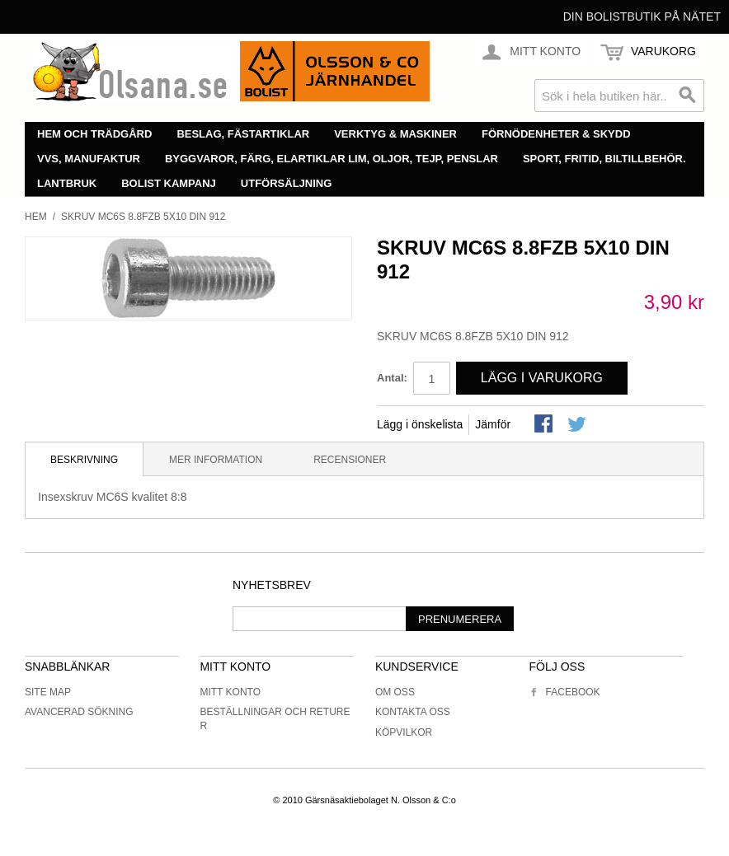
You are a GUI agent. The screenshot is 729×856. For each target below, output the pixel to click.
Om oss (395, 692)
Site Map (48, 692)
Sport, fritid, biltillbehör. (604, 158)
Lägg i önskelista (420, 424)
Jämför (492, 424)
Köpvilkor (403, 732)
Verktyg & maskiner (395, 134)
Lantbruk (66, 183)
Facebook (564, 692)
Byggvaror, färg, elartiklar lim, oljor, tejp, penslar (331, 158)
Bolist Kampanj (168, 183)
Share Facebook (545, 425)
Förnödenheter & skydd (556, 134)
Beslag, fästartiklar (242, 134)
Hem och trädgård (94, 134)
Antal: (392, 378)
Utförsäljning (286, 183)
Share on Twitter (578, 425)
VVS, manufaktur (88, 158)
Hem (36, 216)
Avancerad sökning (79, 712)
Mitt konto (230, 692)
